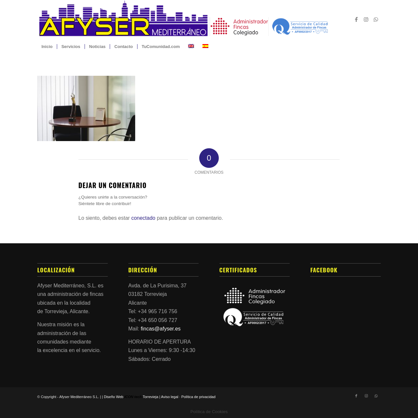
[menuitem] (47, 47)
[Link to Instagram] (366, 19)
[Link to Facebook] (356, 19)
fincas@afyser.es (161, 328)
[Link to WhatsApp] (376, 19)
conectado (143, 218)
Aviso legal (169, 397)
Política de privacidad (198, 397)
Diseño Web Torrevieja (131, 397)
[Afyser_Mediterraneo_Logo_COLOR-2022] (209, 19)
